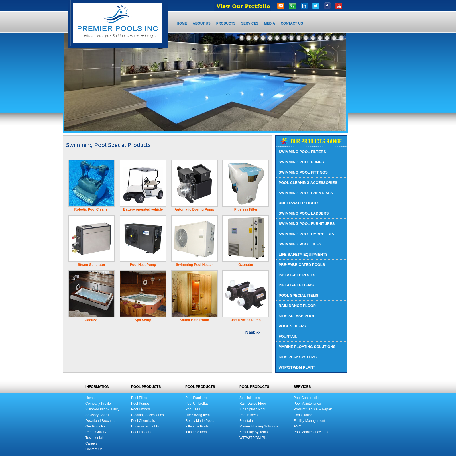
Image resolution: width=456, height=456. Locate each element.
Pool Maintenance (307, 404)
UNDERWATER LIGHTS (298, 203)
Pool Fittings (140, 409)
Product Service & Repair (313, 409)
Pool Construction (307, 398)
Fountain (246, 421)
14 (334, 38)
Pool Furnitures (196, 398)
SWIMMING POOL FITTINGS (302, 172)
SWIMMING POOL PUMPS (301, 162)
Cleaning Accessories (147, 415)
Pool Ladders (141, 432)
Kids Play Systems (253, 432)
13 (327, 38)
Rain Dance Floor (252, 404)
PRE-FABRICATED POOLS (301, 264)
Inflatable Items (196, 432)
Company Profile (98, 404)
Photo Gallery (95, 432)
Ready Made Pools (199, 421)
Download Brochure (100, 421)
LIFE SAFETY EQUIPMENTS (302, 254)
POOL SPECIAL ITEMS (298, 295)
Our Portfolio (95, 426)
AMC (297, 426)
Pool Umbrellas (196, 404)
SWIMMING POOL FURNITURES (306, 223)
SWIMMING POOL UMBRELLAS (306, 234)
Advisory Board (97, 415)
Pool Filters (139, 398)
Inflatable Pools (197, 426)
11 (313, 38)
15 (341, 38)
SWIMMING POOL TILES (299, 244)
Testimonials (94, 438)
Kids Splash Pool (252, 409)
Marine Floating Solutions (258, 426)
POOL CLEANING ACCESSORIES (307, 182)
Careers (91, 443)
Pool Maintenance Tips (311, 432)
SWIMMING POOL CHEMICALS (305, 193)
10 (306, 38)
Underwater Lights (145, 426)
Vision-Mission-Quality (102, 409)
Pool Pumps (140, 404)
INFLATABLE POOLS (296, 275)
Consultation (303, 415)
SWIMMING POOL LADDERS (303, 213)
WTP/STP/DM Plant (254, 438)
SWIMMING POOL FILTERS (302, 152)
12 (320, 38)
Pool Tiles (192, 409)
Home (90, 398)
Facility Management (309, 421)
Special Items (249, 398)
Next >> (252, 332)
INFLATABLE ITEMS (296, 285)
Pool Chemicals (143, 421)
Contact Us (93, 449)
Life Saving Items (198, 415)
